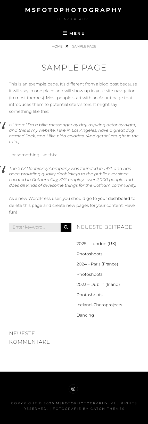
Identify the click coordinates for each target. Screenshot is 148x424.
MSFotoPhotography (74, 9)
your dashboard (114, 198)
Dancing (85, 315)
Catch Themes (108, 409)
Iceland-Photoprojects (99, 304)
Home (57, 46)
